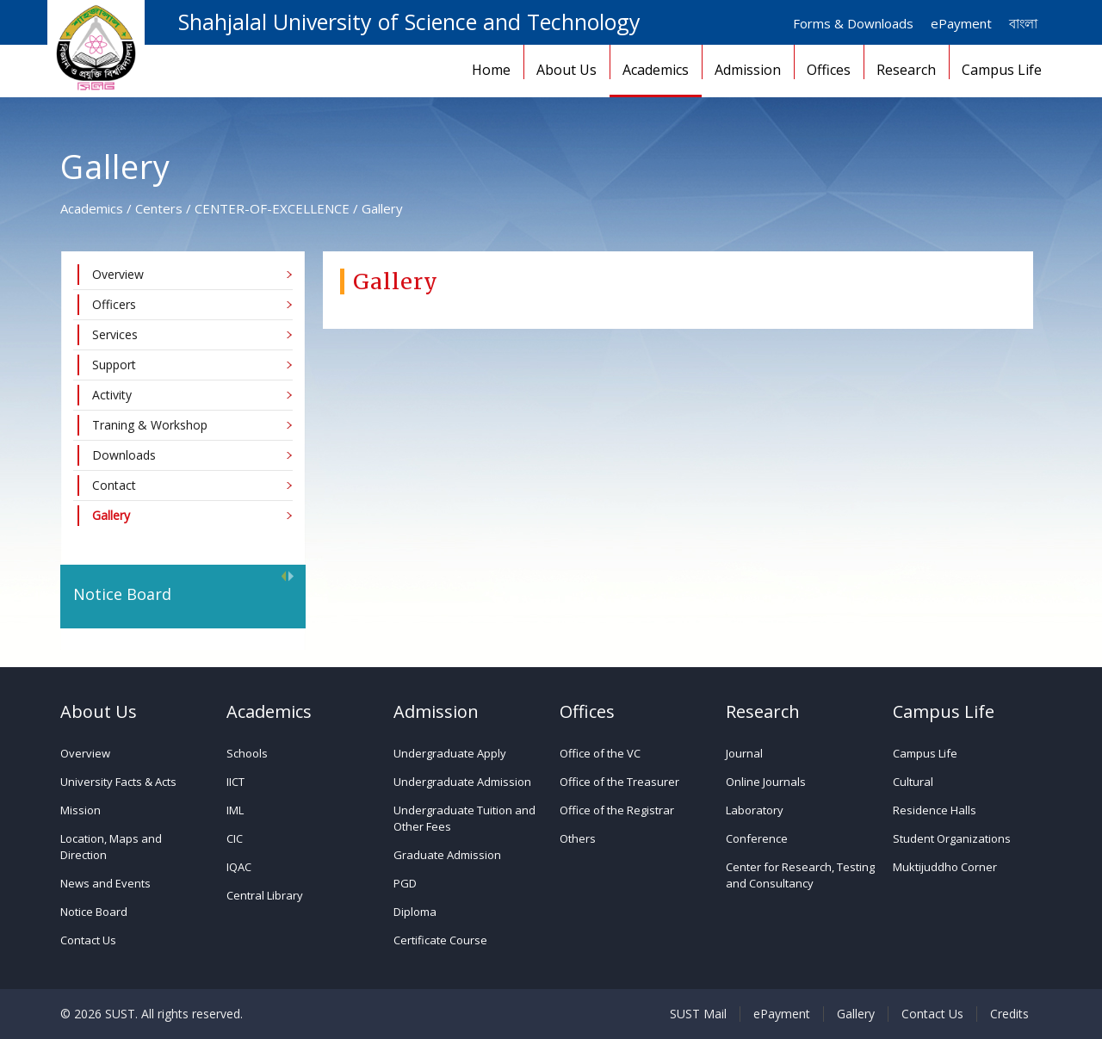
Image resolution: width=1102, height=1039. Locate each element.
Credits (1009, 1014)
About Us (566, 69)
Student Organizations (952, 838)
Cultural (913, 781)
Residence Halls (934, 810)
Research (906, 69)
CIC (234, 838)
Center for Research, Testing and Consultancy (800, 875)
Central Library (264, 895)
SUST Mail (698, 1014)
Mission (80, 810)
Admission (748, 69)
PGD (405, 883)
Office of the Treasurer (619, 781)
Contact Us (88, 940)
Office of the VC (600, 753)
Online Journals (766, 781)
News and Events (105, 883)
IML (235, 810)
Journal (744, 753)
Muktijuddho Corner (945, 867)
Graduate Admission (447, 855)
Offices (829, 69)
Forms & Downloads (853, 23)
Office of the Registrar (617, 810)
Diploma (414, 911)
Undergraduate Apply (449, 753)
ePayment (961, 23)
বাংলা (1023, 23)
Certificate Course (440, 940)
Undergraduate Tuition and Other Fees (464, 818)
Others (578, 838)
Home (491, 69)
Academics (655, 69)
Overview (85, 753)
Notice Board (93, 911)
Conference (757, 838)
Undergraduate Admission (462, 781)
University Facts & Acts (118, 781)
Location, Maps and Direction (111, 847)
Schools (247, 753)
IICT (235, 781)
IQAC (238, 867)
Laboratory (754, 810)
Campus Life (1002, 69)
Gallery (856, 1014)
